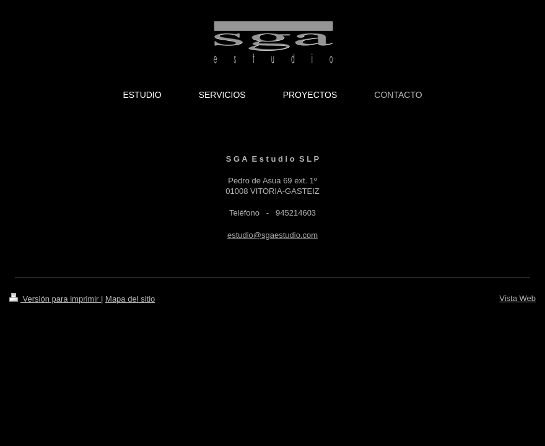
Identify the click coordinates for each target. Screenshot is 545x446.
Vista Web (517, 298)
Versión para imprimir (55, 299)
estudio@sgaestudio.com (272, 235)
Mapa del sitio (130, 299)
